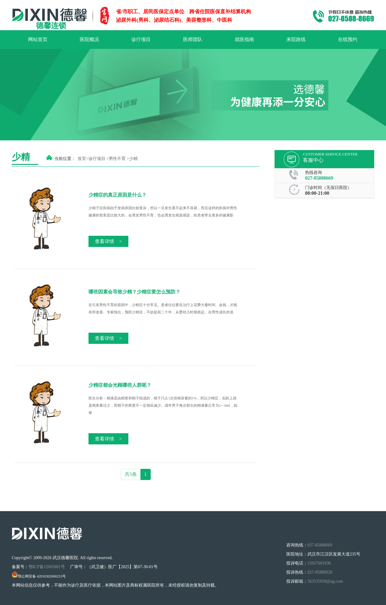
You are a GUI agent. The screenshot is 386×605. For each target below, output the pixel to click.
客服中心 (313, 160)
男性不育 (117, 158)
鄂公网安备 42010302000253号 (39, 576)
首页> (83, 158)
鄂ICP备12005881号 (47, 567)
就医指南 (244, 39)
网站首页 (37, 39)
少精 (133, 158)
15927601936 (319, 563)
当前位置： (65, 158)
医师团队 (192, 39)
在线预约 (347, 39)
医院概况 (89, 39)
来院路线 (296, 39)
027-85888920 (319, 572)
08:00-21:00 (317, 193)
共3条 (131, 474)
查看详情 (108, 241)
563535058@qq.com (325, 581)
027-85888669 (319, 178)
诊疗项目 (141, 39)
